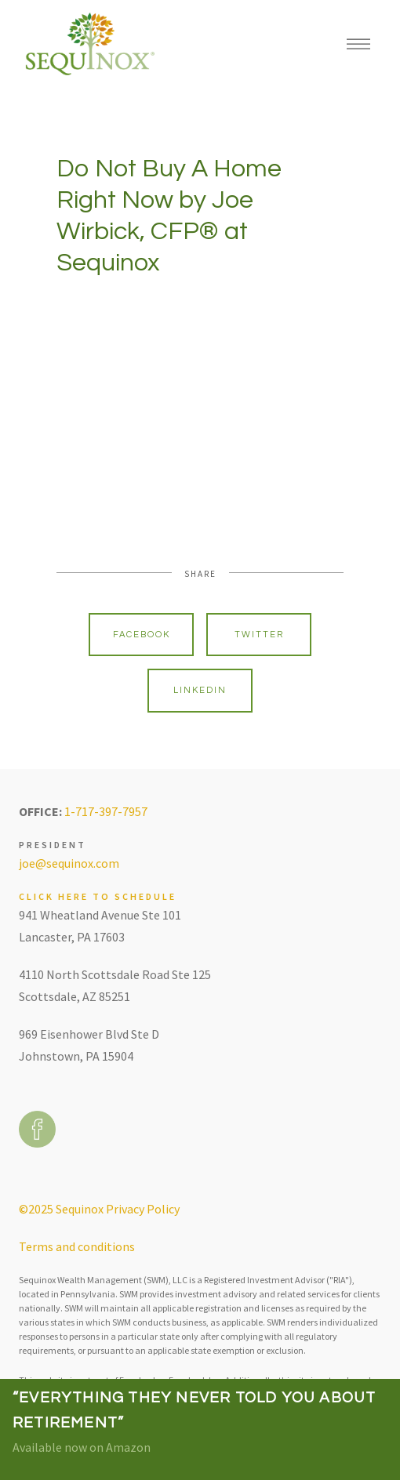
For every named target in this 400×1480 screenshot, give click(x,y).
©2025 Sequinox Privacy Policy (99, 1209)
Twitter (259, 634)
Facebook (141, 634)
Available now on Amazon (82, 1447)
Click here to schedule (97, 896)
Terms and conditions (77, 1246)
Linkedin (200, 690)
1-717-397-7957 (105, 811)
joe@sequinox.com (69, 863)
